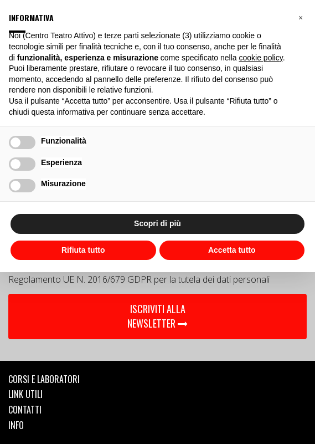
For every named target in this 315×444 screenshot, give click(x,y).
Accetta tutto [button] (232, 250)
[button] (300, 18)
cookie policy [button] (261, 57)
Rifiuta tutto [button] (83, 250)
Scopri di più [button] (157, 223)
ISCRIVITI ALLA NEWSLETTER (157, 316)
